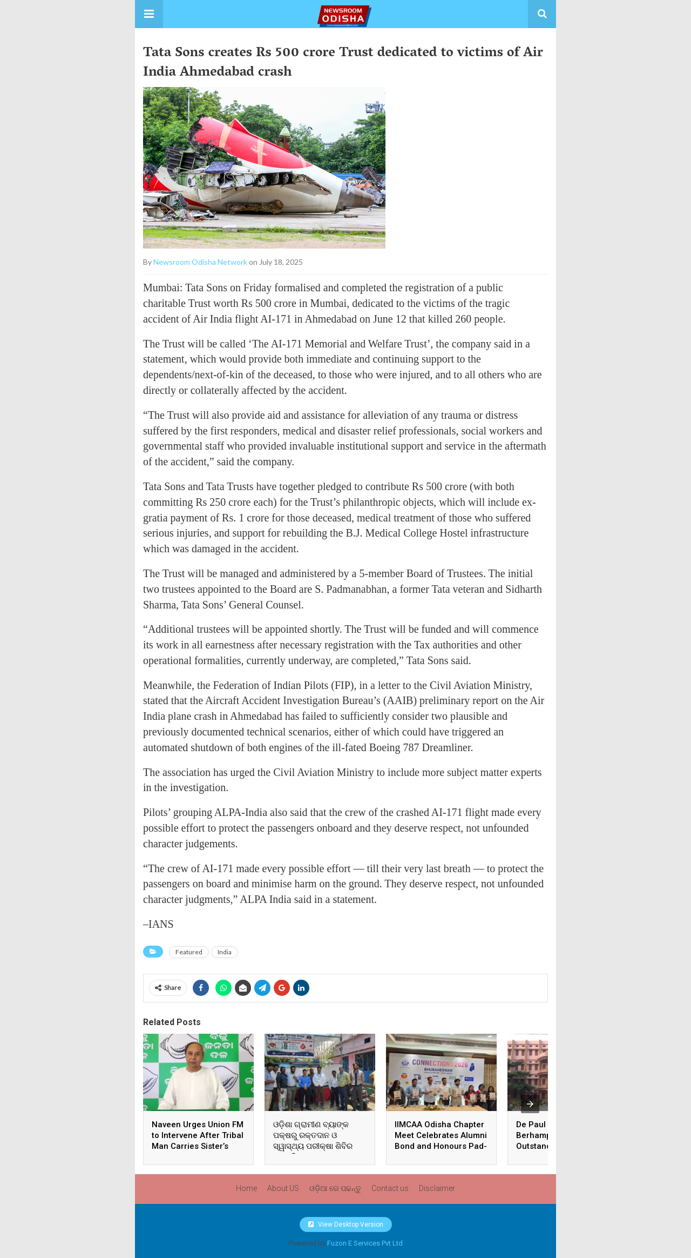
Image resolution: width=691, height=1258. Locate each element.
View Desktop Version (345, 1224)
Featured (188, 952)
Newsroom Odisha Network (200, 261)
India (225, 952)
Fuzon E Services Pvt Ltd (365, 1243)
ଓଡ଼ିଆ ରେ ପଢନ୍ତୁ (335, 1188)
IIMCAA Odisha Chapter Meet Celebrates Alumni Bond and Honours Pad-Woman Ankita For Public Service (441, 1146)
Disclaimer (437, 1188)
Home (246, 1188)
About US (283, 1188)
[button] (149, 14)
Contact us (390, 1188)
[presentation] (530, 1104)
